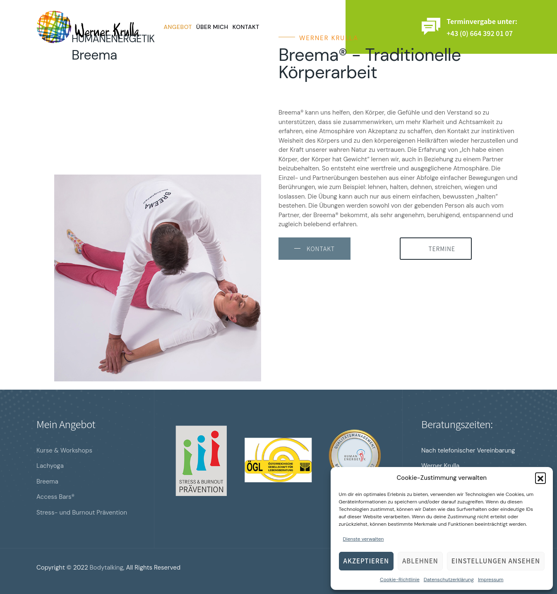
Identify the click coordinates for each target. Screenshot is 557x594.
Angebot (178, 27)
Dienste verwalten (363, 539)
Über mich (212, 27)
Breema (47, 481)
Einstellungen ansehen (495, 560)
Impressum (491, 579)
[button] (540, 478)
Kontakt (246, 27)
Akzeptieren (366, 560)
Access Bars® (55, 497)
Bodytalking (106, 567)
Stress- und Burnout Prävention (81, 512)
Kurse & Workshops (64, 450)
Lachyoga (50, 466)
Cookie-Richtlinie (400, 579)
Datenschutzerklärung (449, 579)
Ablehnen (420, 560)
